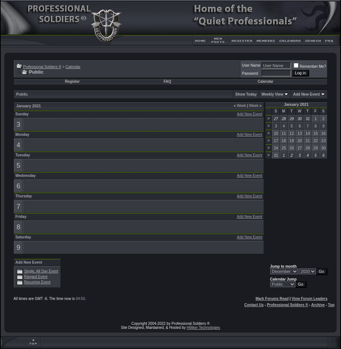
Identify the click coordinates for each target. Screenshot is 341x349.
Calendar (73, 67)
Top (331, 305)
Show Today (246, 94)
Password (250, 73)
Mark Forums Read (272, 299)
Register (72, 81)
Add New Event (306, 94)
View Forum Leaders (309, 299)
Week (240, 106)
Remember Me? (310, 66)
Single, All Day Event (41, 271)
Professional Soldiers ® (42, 67)
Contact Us (254, 305)
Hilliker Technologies (203, 328)
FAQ (167, 81)
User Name (251, 65)
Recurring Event (37, 282)
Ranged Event (35, 277)
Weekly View (272, 94)
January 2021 (296, 104)
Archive (318, 305)
